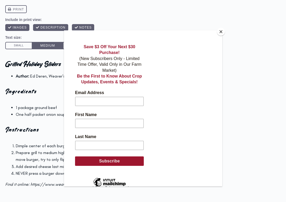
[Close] (221, 32)
